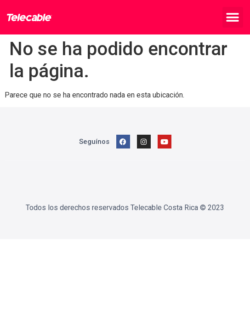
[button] (232, 17)
